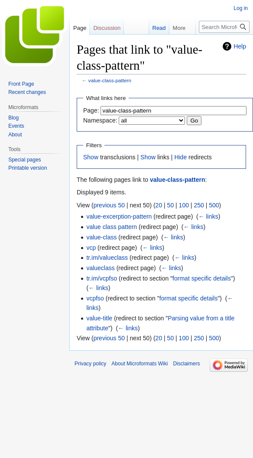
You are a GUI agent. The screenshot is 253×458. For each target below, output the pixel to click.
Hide (180, 157)
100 (184, 205)
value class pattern (111, 226)
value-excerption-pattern (119, 216)
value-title (99, 318)
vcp (91, 247)
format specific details (201, 278)
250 (199, 205)
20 (159, 205)
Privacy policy (90, 364)
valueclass (100, 267)
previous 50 (109, 205)
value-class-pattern (109, 80)
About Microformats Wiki (139, 364)
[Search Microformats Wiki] (224, 27)
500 (214, 205)
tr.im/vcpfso (101, 278)
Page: (91, 110)
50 (170, 205)
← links (208, 216)
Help (240, 46)
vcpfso (95, 298)
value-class (101, 237)
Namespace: (100, 120)
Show (90, 157)
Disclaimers (186, 364)
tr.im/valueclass (107, 257)
